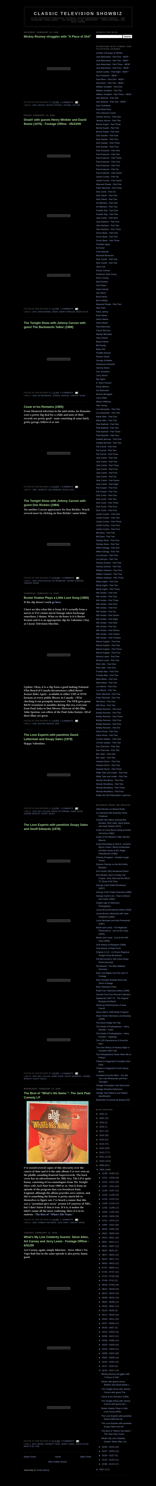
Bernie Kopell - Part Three (108, 124)
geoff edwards (73, 1076)
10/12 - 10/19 (108, 1220)
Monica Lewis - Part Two (107, 660)
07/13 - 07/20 (108, 1276)
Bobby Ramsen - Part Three (109, 716)
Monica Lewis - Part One (107, 656)
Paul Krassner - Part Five (108, 165)
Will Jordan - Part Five (106, 607)
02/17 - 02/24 (108, 1366)
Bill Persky (101, 345)
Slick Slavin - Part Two (106, 199)
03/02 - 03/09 (108, 1357)
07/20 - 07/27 (108, 1272)
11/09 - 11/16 (108, 1203)
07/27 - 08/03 (108, 1267)
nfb (57, 724)
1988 (34, 396)
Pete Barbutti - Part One (107, 424)
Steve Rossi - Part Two (107, 735)
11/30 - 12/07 (108, 1190)
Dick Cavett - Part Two (106, 263)
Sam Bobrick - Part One (107, 98)
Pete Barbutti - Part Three (108, 431)
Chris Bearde (102, 251)
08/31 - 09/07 (108, 1246)
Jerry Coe (100, 266)
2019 (102, 1122)
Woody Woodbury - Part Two (109, 784)
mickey (41, 105)
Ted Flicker (101, 285)
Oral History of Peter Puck (108, 948)
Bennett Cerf (53, 1444)
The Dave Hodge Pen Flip (108, 1023)
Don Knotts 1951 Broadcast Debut (112, 871)
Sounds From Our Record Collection (113, 994)
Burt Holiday (102, 300)
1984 (34, 581)
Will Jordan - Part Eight (107, 619)
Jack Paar (63, 1223)
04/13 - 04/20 (108, 1332)
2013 (102, 1148)
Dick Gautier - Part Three (108, 143)
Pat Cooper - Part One (106, 488)
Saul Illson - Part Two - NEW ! (110, 83)
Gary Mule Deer (103, 109)
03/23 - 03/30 (108, 1344)
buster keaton (46, 724)
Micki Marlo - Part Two (106, 682)
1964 (34, 105)
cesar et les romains (49, 490)
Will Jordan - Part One (106, 593)
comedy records (47, 1223)
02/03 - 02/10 (108, 1447)
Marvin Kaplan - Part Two (108, 645)
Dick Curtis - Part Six (106, 191)
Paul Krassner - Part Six (107, 169)
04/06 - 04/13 (108, 1336)
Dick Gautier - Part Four (107, 146)
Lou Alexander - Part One (108, 409)
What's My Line (31, 1446)
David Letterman (60, 811)
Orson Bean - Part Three (107, 240)
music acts (82, 312)
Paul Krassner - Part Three (108, 158)
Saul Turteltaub (103, 105)
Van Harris (101, 293)
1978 (34, 811)
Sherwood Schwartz (105, 364)
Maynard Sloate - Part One (109, 184)
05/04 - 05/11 (108, 1319)
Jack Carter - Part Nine (107, 218)
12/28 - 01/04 (108, 1173)
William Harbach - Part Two (109, 574)
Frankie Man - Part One (107, 671)
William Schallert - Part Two (109, 90)
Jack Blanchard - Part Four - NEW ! (113, 68)
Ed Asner (100, 248)
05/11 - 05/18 (108, 1314)
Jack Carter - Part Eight (107, 484)
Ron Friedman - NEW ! (107, 75)
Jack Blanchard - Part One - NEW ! (112, 57)
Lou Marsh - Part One (106, 686)
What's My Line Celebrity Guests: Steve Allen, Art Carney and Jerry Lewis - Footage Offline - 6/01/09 (56, 1241)
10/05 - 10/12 (108, 1225)
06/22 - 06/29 (108, 1289)
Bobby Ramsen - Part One (108, 709)
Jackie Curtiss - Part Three (108, 521)
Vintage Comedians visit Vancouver (113, 1085)
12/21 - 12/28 (108, 1177)
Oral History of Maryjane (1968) (111, 944)
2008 (102, 1169)
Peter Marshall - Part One (108, 694)
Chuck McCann (103, 330)
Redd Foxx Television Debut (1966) (112, 990)
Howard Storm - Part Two (108, 765)
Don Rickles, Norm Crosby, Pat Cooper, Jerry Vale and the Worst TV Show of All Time (113, 878)
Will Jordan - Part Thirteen (108, 637)
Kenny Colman (103, 270)
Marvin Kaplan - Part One (108, 641)
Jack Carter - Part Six (106, 476)
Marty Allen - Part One (106, 416)
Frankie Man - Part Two (107, 675)
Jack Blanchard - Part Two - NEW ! (112, 60)
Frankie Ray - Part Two (107, 214)
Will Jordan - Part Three (107, 600)
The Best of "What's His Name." (54, 1214)
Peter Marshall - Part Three (109, 188)
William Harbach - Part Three (109, 578)
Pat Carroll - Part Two (106, 450)
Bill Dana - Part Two (105, 536)
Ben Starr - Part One (106, 754)
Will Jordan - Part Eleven (108, 630)
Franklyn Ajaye (103, 244)
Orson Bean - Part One (107, 233)
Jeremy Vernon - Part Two (108, 120)
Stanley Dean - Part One (107, 540)
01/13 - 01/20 (108, 1459)
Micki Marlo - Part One (106, 679)
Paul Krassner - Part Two (108, 154)
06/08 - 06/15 (108, 1297)
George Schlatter (104, 360)
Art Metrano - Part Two (107, 206)
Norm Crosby (102, 278)
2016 (102, 1135)
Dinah (55, 312)
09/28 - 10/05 (108, 1229)
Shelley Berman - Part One (109, 439)
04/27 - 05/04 (108, 1323)
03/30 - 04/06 (108, 1340)
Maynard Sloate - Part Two (108, 304)
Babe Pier (100, 349)
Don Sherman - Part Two (108, 750)
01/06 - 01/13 (108, 1464)
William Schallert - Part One (109, 87)
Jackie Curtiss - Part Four (108, 529)
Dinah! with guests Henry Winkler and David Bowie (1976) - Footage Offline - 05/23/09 (55, 122)
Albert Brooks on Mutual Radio (110, 809)
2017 (102, 1131)
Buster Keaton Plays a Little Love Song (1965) (56, 597)
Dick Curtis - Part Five (106, 510)
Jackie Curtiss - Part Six (107, 176)
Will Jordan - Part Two (106, 596)
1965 (34, 490)
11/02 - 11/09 (108, 1207)
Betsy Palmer (102, 341)
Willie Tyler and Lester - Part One (111, 772)
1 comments (66, 309)
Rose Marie (101, 315)
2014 (102, 1144)
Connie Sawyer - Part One (108, 739)
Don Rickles (44, 581)
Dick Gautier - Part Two (107, 139)
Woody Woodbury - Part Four (110, 791)
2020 (102, 1118)
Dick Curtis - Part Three (107, 503)
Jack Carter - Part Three (107, 465)
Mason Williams (103, 401)
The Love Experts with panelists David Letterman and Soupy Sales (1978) (51, 737)
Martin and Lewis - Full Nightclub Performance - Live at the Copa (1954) (112, 930)
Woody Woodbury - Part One (109, 780)
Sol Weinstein (102, 390)
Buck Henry (101, 296)
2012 (102, 1152)
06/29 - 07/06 (108, 1285)
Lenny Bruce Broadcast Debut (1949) (113, 910)
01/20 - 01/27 (108, 1455)
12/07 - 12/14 (108, 1186)
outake (67, 105)
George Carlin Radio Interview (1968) (113, 892)
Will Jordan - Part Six (106, 611)
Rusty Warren (102, 386)
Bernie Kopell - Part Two (107, 128)
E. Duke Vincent (103, 383)
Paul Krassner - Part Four (108, 161)
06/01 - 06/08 (108, 1302)
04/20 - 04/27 (108, 1327)
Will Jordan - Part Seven (107, 615)
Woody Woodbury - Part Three (110, 787)
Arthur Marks (102, 319)
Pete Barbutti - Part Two (107, 428)
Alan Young (101, 405)
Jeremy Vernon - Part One (108, 116)
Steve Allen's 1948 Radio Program (112, 1012)
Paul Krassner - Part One (108, 150)
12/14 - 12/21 (108, 1182)
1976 (34, 312)
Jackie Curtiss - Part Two (108, 518)
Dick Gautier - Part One (107, 135)
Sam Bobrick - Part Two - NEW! (111, 102)
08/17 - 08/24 (108, 1255)
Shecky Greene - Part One (108, 563)
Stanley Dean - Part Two (107, 544)
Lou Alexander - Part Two (108, 413)
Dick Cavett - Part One (106, 259)
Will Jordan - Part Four (106, 604)
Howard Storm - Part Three (109, 769)
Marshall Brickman (105, 255)
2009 (102, 1165)
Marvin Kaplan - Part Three (109, 649)
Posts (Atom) (43, 1470)
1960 (34, 1223)
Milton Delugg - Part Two (107, 551)
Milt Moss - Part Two (105, 705)
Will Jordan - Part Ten (106, 626)
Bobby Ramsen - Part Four (109, 720)
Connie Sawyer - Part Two (108, 742)
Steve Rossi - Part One (107, 731)
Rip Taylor (101, 379)
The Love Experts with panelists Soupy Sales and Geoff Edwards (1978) (56, 827)
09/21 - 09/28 (108, 1233)
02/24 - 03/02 (108, 1362)
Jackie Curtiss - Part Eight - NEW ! (112, 72)
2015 (102, 1139)
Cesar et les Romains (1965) (44, 406)
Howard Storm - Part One (108, 761)
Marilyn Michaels (104, 334)
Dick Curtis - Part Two (106, 499)
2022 (102, 1114)
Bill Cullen (44, 811)
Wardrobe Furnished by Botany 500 (113, 1100)
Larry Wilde (101, 398)
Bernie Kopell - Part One (107, 131)
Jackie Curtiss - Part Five (108, 525)
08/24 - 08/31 (108, 1250)
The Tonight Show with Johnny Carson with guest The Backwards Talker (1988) (55, 325)
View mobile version (57, 1461)
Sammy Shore (103, 368)
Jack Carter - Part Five (106, 473)
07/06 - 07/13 (108, 1280)
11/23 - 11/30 (108, 1195)
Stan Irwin (101, 308)
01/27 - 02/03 (108, 1451)
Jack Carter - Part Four (107, 469)
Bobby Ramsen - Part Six (108, 727)
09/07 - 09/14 (108, 1242)
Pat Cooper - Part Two (106, 491)
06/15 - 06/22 (108, 1293)
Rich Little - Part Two (106, 667)
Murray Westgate (104, 394)
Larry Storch (102, 375)
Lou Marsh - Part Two (106, 690)
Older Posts (85, 1457)
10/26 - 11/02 (108, 1212)
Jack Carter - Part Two (106, 461)
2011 (102, 1156)
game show (77, 811)
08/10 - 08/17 (108, 1259)
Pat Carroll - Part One (106, 446)
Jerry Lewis (67, 1444)
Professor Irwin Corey (106, 274)
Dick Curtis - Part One (106, 495)
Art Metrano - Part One (107, 203)
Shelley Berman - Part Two (108, 443)
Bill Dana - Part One (105, 533)
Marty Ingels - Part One (107, 581)
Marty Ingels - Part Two (107, 585)
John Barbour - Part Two (107, 225)
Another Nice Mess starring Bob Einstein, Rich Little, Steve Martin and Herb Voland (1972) (113, 823)
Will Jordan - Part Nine (106, 622)
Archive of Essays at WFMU (109, 53)
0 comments (66, 102)
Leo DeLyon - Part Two (107, 559)
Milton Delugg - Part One (108, 548)
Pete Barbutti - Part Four (107, 435)
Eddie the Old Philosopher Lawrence (113, 795)
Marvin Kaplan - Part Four (108, 652)
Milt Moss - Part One (105, 701)
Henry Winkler (67, 312)
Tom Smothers (103, 371)
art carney (38, 1444)
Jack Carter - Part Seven (107, 480)
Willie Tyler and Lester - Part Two (111, 776)
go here (56, 602)
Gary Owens (102, 338)
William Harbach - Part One (109, 570)
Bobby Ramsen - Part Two (108, 712)
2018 (102, 1126)
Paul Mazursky (103, 326)
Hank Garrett (102, 289)
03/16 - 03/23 (108, 1349)
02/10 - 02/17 (108, 1370)
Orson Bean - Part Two (107, 236)
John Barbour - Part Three (108, 229)
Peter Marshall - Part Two (108, 697)
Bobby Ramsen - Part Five (108, 724)
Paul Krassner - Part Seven (109, 173)
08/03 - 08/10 (108, 1263)
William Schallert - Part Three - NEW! (113, 94)
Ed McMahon (44, 396)
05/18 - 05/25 (108, 1310)
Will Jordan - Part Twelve (108, 634)
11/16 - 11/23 (108, 1199)
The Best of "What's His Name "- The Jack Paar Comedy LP (57, 1095)
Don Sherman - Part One (108, 746)
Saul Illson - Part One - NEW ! (110, 79)
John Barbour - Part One (107, 221)
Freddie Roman (103, 353)
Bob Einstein (102, 281)
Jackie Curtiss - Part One (108, 514)
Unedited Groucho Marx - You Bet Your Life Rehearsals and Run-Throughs (112, 1078)
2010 (102, 1161)
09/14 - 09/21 (108, 1237)
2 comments (66, 721)
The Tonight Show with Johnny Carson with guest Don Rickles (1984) (55, 503)
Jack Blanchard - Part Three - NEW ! (113, 64)
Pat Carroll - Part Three (107, 454)
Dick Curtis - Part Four (106, 506)
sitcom (76, 105)
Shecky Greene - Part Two (108, 566)
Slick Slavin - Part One (106, 195)
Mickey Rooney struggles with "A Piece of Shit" (57, 36)
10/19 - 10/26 (108, 1216)
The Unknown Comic (106, 113)
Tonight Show (77, 396)
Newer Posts (30, 1457)
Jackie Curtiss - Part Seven (109, 180)
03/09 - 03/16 (108, 1353)
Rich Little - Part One (106, 664)
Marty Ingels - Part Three (108, 589)
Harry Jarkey (102, 311)
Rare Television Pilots (106, 987)
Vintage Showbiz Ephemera (109, 1089)
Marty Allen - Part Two (106, 420)
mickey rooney (54, 105)
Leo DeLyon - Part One (107, 555)
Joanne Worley (32, 814)
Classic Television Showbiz (78, 13)
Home (58, 1457)
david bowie (44, 312)
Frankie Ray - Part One (107, 210)
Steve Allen (82, 1444)
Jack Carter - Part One (106, 458)
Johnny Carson (60, 396)
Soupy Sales (48, 814)
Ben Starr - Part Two (105, 757)
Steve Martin (102, 323)
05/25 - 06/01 (108, 1306)
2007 (102, 1469)
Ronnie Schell (102, 356)
